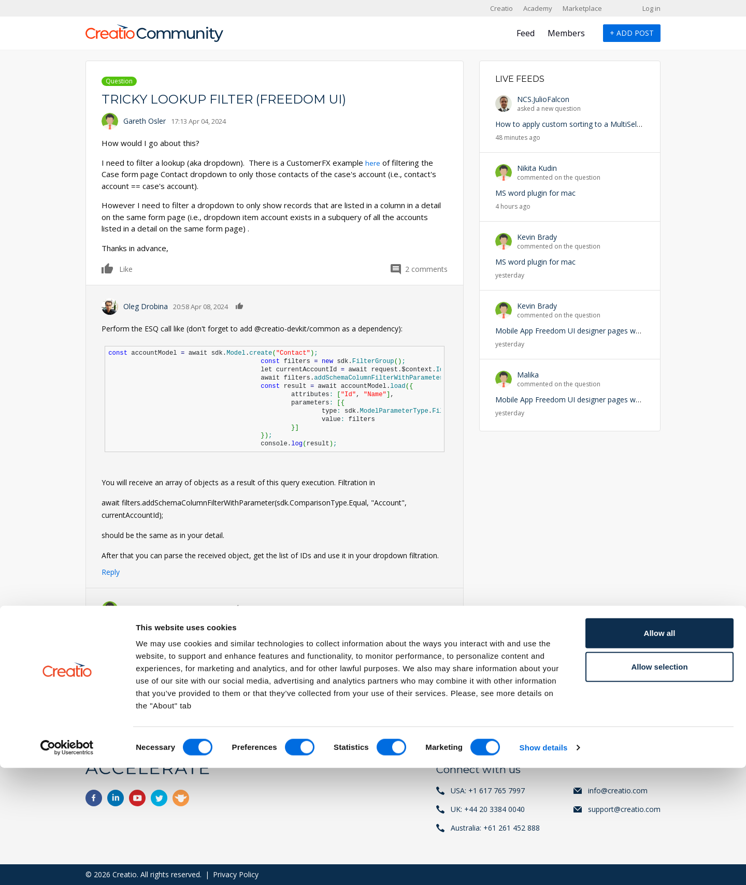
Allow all (660, 750)
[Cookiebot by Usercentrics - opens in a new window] (67, 865)
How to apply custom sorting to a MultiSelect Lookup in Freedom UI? (611, 124)
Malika (528, 375)
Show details (544, 864)
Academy (537, 8)
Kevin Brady (537, 237)
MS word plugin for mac (535, 193)
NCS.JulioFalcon (543, 99)
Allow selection (659, 784)
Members (566, 33)
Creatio (501, 8)
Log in (651, 8)
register (149, 698)
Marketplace (582, 8)
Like (108, 268)
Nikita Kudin (537, 168)
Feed (526, 33)
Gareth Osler (144, 121)
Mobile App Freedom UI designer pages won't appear (584, 331)
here (373, 162)
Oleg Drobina (145, 306)
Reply (111, 572)
